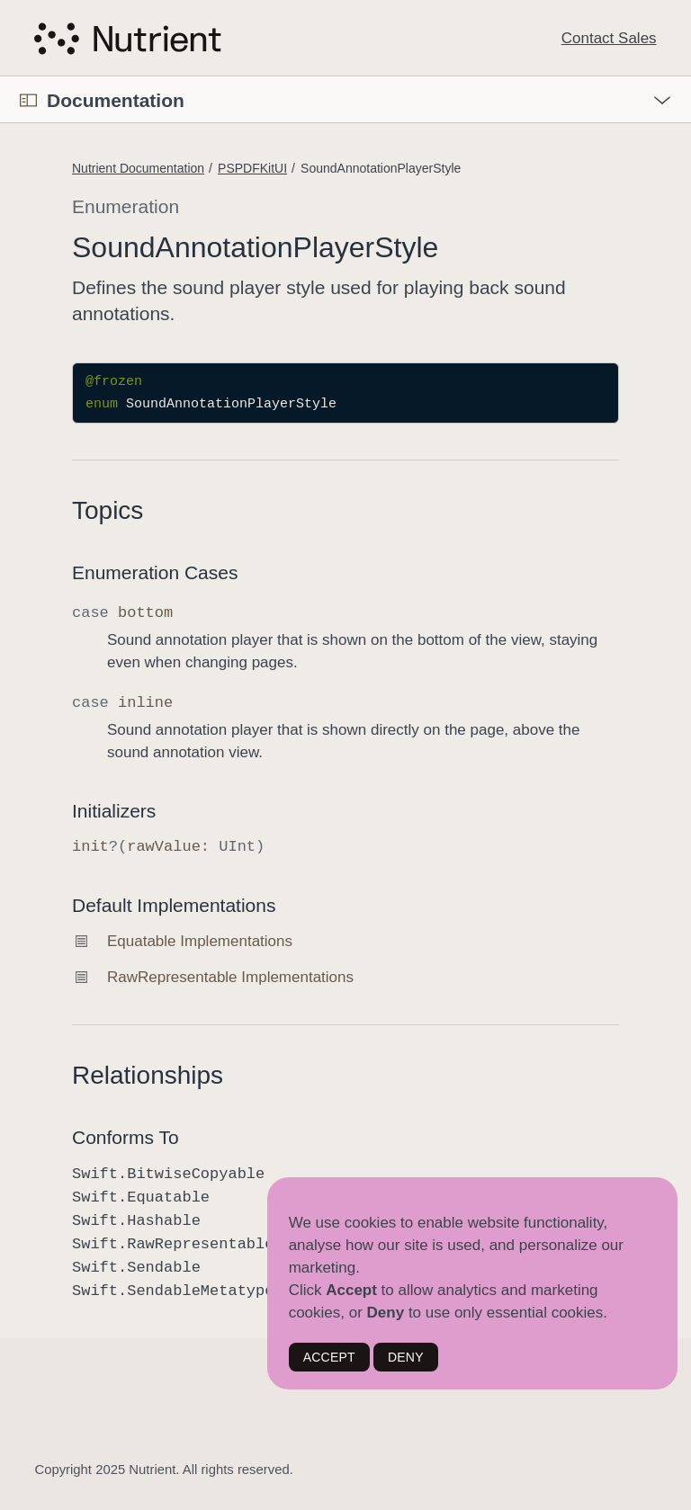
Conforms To (125, 1137)
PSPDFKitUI (252, 168)
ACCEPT (329, 1357)
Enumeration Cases (155, 572)
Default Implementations (173, 905)
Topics (107, 510)
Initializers (114, 810)
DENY (406, 1357)
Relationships (147, 1075)
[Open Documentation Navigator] (28, 100)
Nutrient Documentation (138, 168)
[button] (0, 76)
